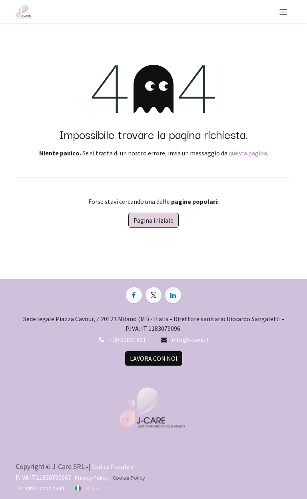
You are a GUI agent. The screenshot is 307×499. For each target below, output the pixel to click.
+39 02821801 (127, 340)
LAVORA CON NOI (153, 358)
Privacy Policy (92, 477)
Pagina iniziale (153, 220)
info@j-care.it (190, 340)
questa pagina (248, 153)
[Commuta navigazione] (283, 11)
